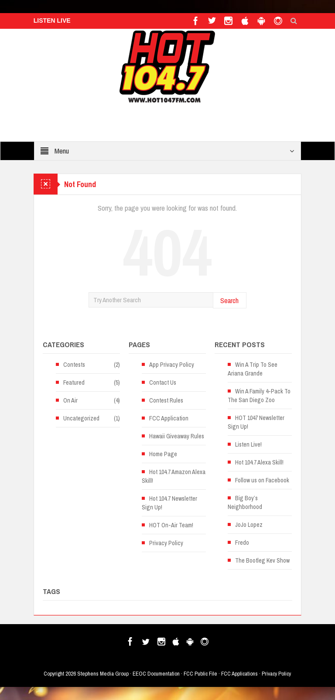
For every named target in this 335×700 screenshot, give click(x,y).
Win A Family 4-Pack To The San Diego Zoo (259, 395)
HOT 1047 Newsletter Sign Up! (256, 422)
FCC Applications (239, 673)
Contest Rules (166, 400)
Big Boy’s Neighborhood (245, 502)
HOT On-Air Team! (171, 525)
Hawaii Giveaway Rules (176, 436)
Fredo (242, 542)
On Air (70, 400)
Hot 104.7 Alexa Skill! (259, 462)
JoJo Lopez (249, 525)
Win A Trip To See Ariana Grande (252, 369)
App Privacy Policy (171, 365)
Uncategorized (81, 418)
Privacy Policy (166, 543)
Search (229, 300)
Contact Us (162, 382)
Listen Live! (248, 444)
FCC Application (168, 418)
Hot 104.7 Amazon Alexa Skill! (173, 476)
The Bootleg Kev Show (262, 560)
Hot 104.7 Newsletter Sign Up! (169, 503)
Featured (74, 382)
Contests (74, 365)
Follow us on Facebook (262, 480)
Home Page (163, 454)
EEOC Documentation (156, 673)
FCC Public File (200, 673)
